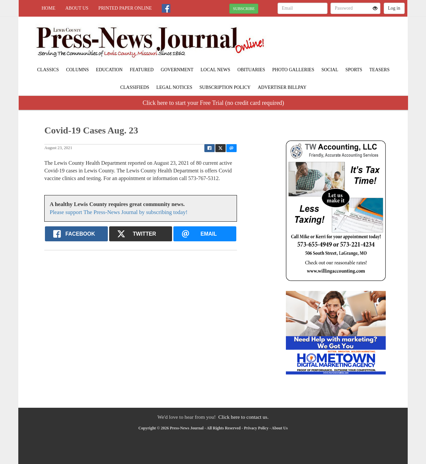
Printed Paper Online (125, 8)
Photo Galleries (293, 69)
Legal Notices (174, 87)
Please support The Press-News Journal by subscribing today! (118, 212)
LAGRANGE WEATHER (346, 40)
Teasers (379, 69)
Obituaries (251, 69)
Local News (215, 69)
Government (177, 69)
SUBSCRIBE (244, 8)
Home (48, 8)
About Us (76, 8)
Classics (48, 69)
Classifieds (134, 87)
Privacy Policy (256, 428)
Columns (77, 69)
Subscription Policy (225, 87)
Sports (353, 69)
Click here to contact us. (243, 417)
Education (109, 69)
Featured (142, 69)
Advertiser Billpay (282, 87)
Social (329, 69)
